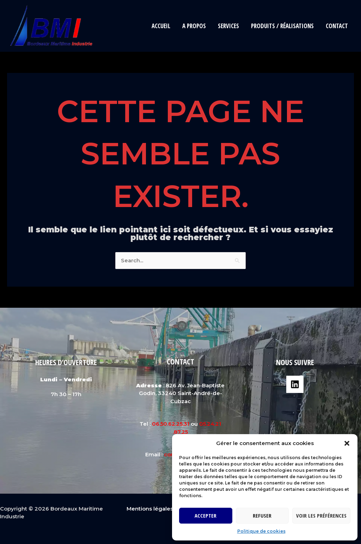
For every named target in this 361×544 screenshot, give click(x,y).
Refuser (262, 515)
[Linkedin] (295, 384)
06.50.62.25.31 (170, 423)
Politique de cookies (261, 531)
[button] (346, 443)
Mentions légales (150, 508)
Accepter (205, 515)
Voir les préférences (321, 515)
